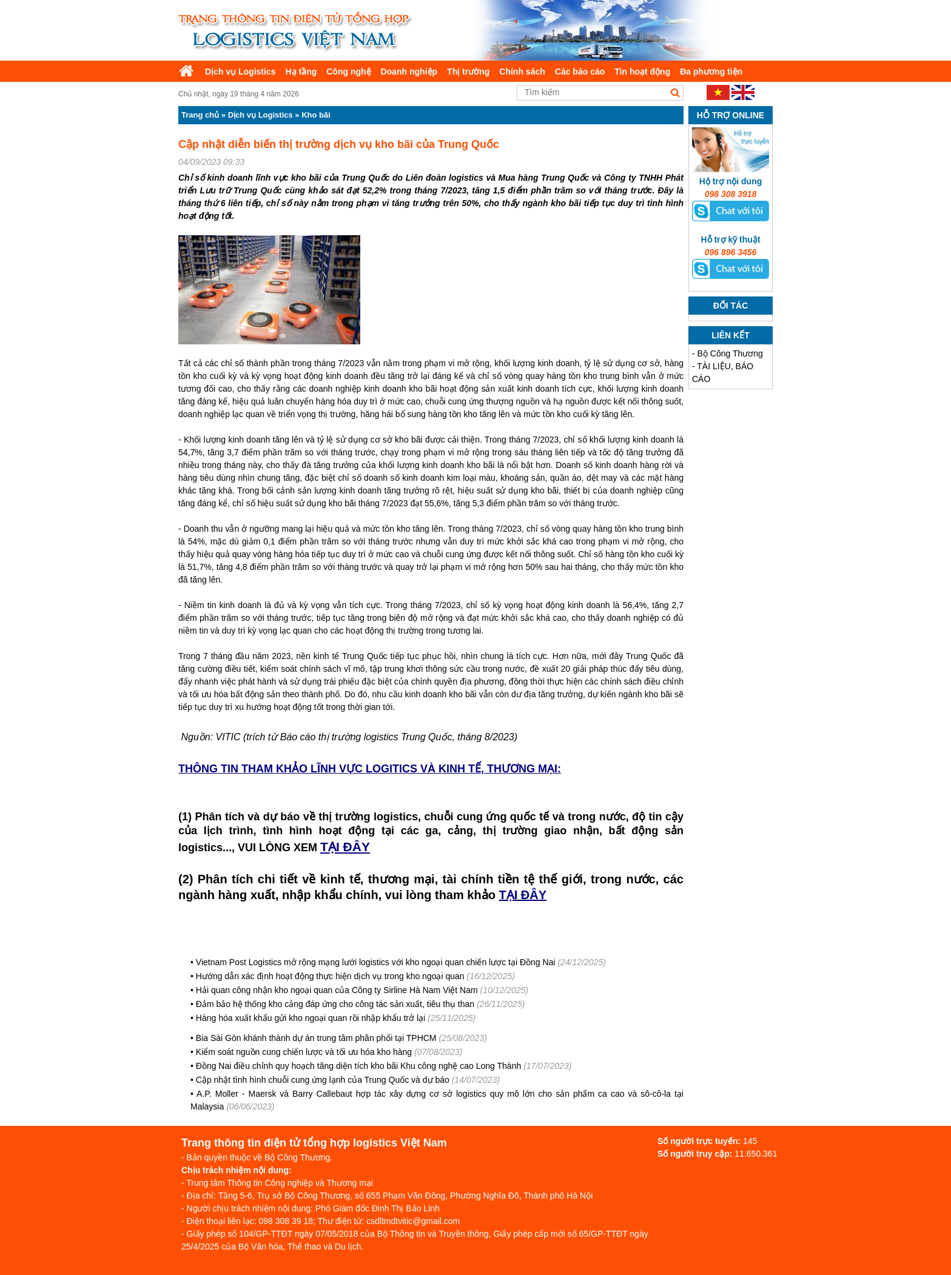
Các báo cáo (580, 71)
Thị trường (468, 71)
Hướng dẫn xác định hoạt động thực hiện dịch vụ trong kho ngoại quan (330, 976)
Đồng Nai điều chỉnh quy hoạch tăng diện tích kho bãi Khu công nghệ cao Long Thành (358, 1066)
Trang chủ (200, 114)
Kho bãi (316, 114)
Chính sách (522, 71)
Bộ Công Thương (730, 353)
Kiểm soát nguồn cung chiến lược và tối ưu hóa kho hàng (304, 1052)
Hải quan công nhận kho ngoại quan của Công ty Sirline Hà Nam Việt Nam (337, 990)
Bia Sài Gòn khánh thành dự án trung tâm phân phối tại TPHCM (316, 1038)
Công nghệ (348, 71)
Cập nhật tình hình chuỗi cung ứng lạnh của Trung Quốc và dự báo (322, 1080)
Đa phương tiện (711, 71)
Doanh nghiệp (409, 71)
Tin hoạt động (642, 71)
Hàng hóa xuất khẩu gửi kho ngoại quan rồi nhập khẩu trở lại (310, 1018)
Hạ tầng (301, 71)
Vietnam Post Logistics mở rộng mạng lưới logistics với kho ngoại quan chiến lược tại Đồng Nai (376, 962)
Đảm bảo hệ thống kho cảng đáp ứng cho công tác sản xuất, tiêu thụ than (335, 1004)
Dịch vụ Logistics (240, 71)
